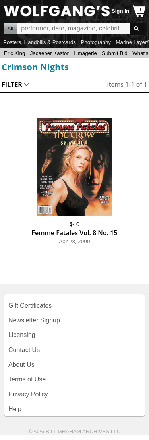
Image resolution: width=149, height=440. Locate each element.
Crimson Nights (35, 66)
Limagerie (85, 53)
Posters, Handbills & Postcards (39, 42)
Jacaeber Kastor (49, 53)
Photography (96, 42)
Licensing (21, 334)
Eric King (14, 53)
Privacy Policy (28, 394)
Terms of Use (27, 379)
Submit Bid (114, 53)
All (10, 28)
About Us (21, 364)
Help (14, 409)
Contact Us (24, 350)
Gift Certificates (30, 305)
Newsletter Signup (34, 320)
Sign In (120, 11)
